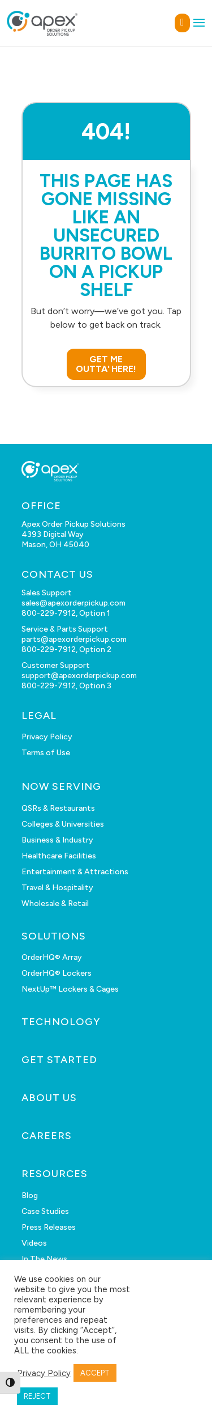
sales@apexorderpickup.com (73, 603)
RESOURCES (54, 1173)
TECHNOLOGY (60, 1021)
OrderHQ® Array (51, 957)
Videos (34, 1243)
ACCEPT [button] (95, 1373)
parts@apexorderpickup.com (74, 639)
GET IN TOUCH (182, 23)
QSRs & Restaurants (58, 808)
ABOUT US (49, 1097)
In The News (44, 1259)
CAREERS (46, 1135)
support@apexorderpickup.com (79, 675)
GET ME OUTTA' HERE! (106, 364)
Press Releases (48, 1227)
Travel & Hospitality (57, 887)
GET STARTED (59, 1059)
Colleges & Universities (62, 824)
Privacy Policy (46, 737)
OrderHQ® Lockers (56, 973)
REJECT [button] (37, 1396)
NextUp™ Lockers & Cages (70, 989)
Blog (29, 1195)
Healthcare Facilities (58, 856)
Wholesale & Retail (55, 903)
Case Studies (45, 1211)
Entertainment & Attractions (74, 872)
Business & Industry (57, 840)
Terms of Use (45, 752)
